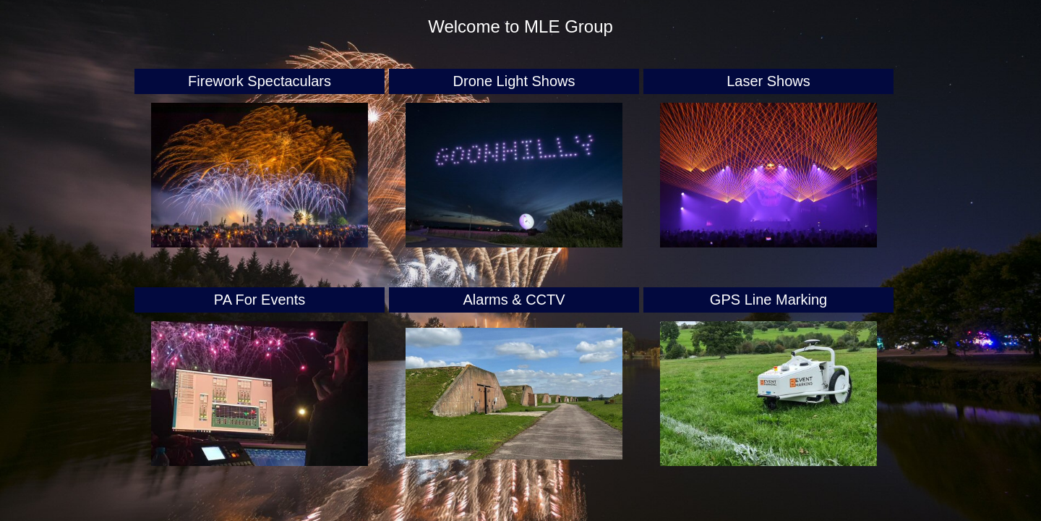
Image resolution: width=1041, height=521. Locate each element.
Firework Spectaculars (259, 81)
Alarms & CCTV (514, 300)
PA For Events (259, 300)
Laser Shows (768, 81)
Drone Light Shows (514, 81)
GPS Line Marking (768, 300)
